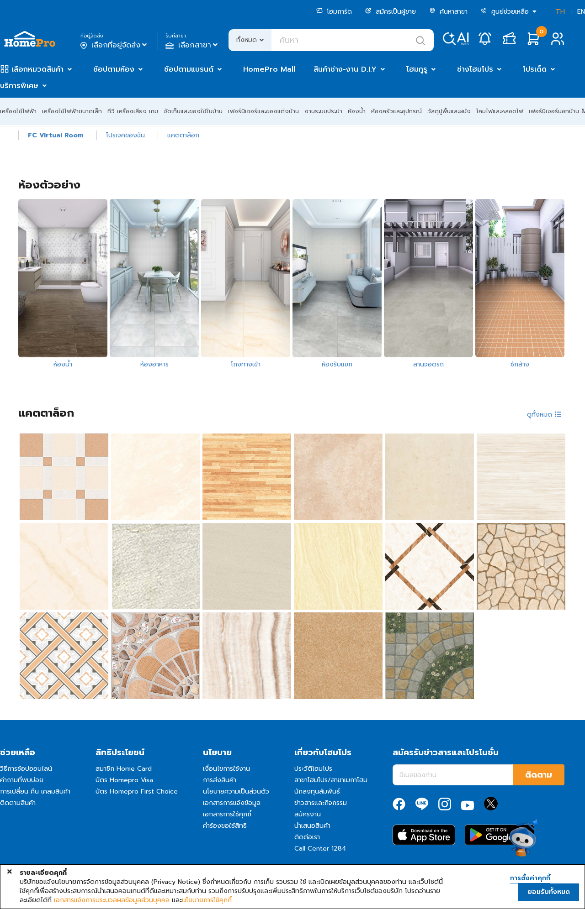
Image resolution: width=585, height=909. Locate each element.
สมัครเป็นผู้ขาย (390, 11)
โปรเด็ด (535, 69)
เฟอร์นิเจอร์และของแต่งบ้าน (263, 111)
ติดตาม (538, 774)
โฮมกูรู (416, 69)
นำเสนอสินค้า (312, 826)
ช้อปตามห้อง (113, 69)
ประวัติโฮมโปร (313, 768)
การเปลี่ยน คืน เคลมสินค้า (35, 791)
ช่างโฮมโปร (475, 69)
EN (581, 11)
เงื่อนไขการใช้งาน (226, 768)
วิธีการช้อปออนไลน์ (26, 768)
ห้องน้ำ (357, 111)
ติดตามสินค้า (18, 803)
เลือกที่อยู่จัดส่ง (114, 45)
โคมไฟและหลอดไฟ (499, 111)
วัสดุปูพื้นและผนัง (449, 111)
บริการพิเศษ (19, 85)
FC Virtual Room (56, 135)
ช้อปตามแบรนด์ (188, 69)
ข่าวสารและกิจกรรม (320, 803)
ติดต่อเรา (307, 837)
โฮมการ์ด (334, 11)
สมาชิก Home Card (124, 768)
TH (560, 11)
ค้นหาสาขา (448, 11)
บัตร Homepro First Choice (137, 791)
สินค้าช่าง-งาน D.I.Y (345, 69)
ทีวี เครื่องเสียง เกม (132, 111)
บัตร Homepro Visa (124, 780)
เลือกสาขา (192, 45)
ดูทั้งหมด (544, 414)
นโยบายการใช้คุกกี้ (207, 900)
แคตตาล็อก (183, 135)
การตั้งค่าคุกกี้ (530, 878)
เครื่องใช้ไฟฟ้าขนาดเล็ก (72, 111)
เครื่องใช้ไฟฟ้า (18, 111)
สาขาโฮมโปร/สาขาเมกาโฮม (330, 780)
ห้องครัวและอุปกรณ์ (396, 111)
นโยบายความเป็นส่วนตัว (236, 791)
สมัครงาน (307, 814)
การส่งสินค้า (219, 780)
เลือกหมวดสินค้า (37, 69)
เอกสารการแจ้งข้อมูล (232, 803)
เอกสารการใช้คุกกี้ (227, 814)
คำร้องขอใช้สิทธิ (225, 826)
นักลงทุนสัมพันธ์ (317, 791)
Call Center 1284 (320, 848)
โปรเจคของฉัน (125, 135)
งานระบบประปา (323, 111)
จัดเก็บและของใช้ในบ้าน (193, 111)
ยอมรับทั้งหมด (548, 892)
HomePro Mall (269, 69)
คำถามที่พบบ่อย (21, 780)
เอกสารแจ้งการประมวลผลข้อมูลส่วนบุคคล (112, 900)
